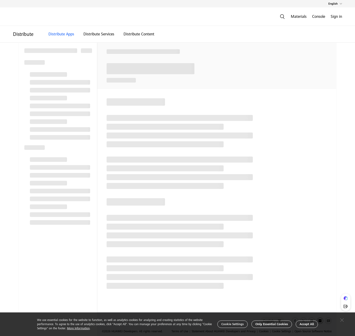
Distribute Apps (61, 34)
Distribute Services (98, 34)
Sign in (336, 16)
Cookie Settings (232, 324)
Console (318, 16)
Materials (299, 16)
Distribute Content (139, 34)
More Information (78, 328)
